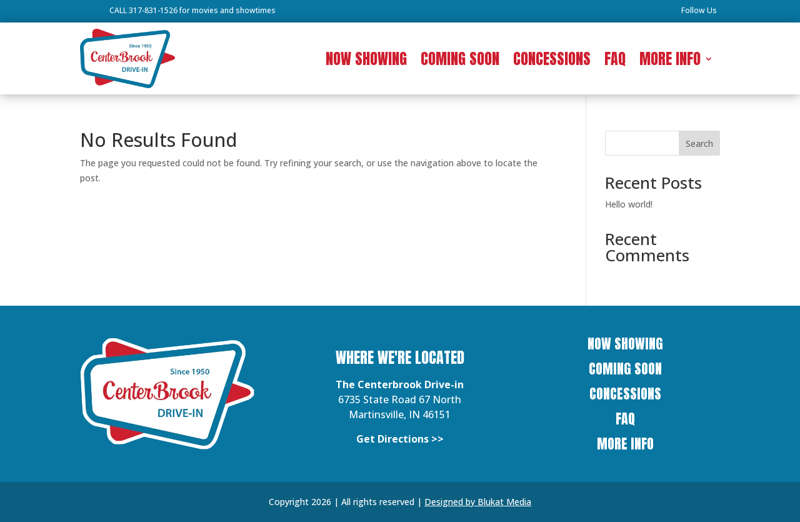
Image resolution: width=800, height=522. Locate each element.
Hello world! (628, 204)
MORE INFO (670, 61)
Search (699, 143)
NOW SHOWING (366, 61)
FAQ (615, 61)
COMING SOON (460, 61)
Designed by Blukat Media (477, 502)
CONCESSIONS (552, 61)
